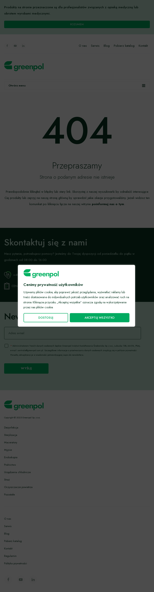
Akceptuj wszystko (99, 318)
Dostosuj (45, 318)
